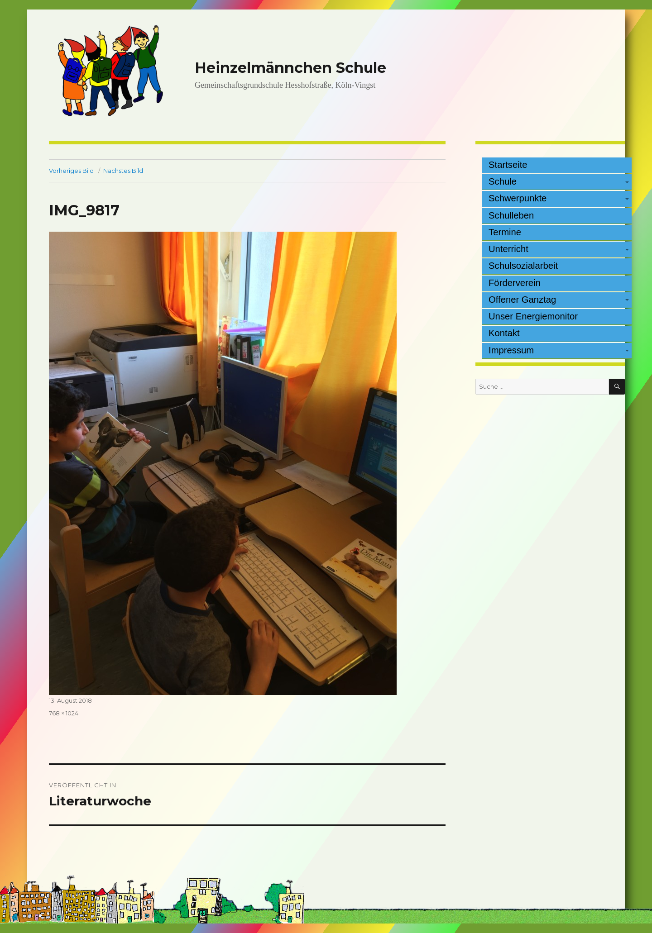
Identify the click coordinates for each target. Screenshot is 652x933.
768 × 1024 (63, 713)
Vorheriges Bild (71, 170)
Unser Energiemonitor (533, 316)
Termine (505, 232)
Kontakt (504, 333)
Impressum (511, 350)
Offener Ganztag (522, 300)
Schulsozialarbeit (523, 266)
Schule (503, 181)
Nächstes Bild (123, 170)
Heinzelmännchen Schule (290, 67)
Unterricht (508, 249)
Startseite (508, 165)
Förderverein (515, 283)
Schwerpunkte (518, 198)
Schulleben (511, 215)
